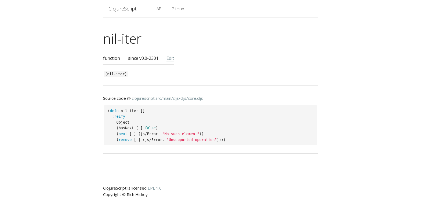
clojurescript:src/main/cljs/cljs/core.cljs (167, 98)
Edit (170, 58)
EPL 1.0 (155, 188)
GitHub (178, 8)
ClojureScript (122, 8)
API (159, 8)
